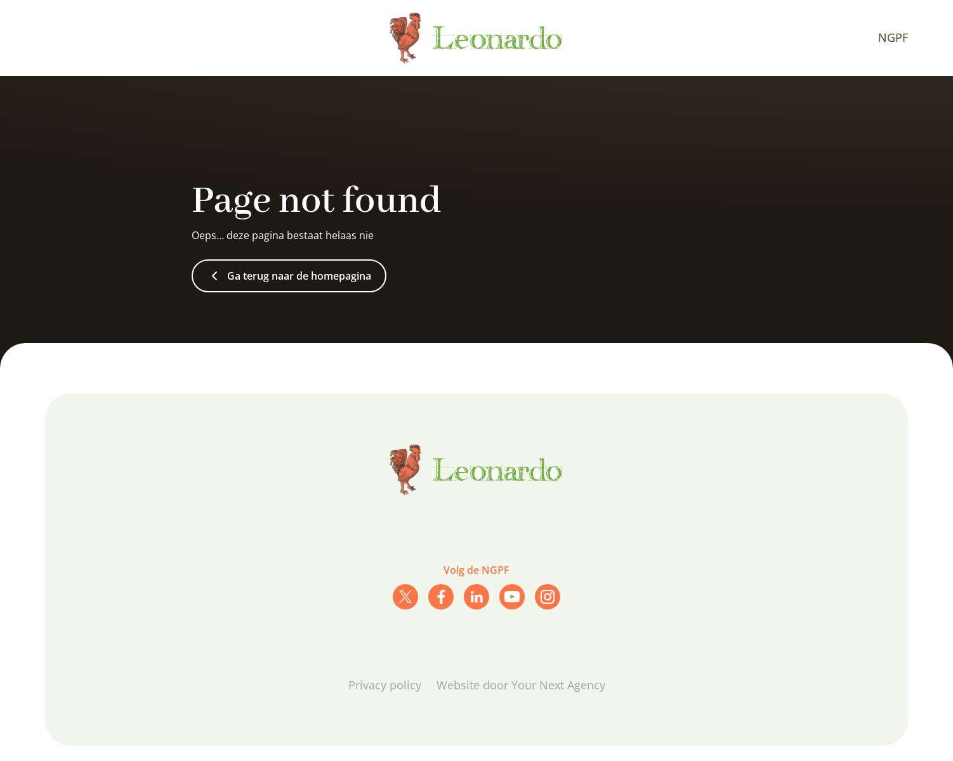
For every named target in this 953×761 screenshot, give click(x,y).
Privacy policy (384, 685)
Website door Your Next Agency (521, 685)
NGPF (893, 37)
